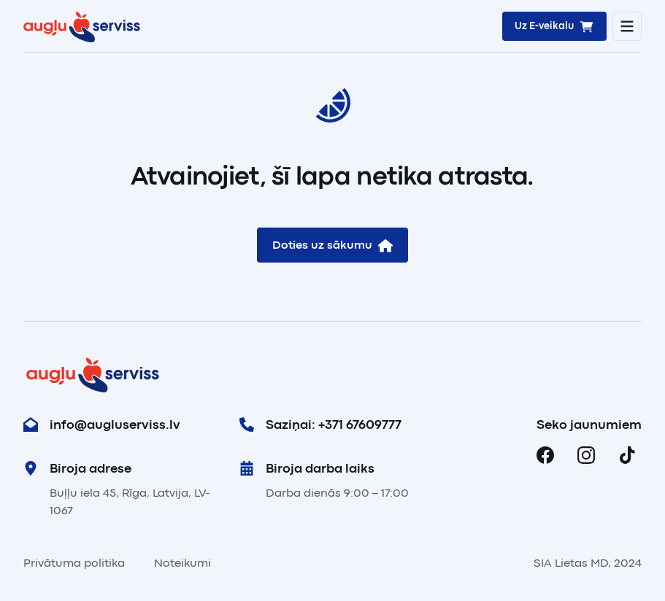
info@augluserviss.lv (101, 424)
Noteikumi (182, 563)
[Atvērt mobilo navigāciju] (627, 26)
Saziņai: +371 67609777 (320, 424)
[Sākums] (81, 26)
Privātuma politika (74, 563)
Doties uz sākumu (332, 245)
